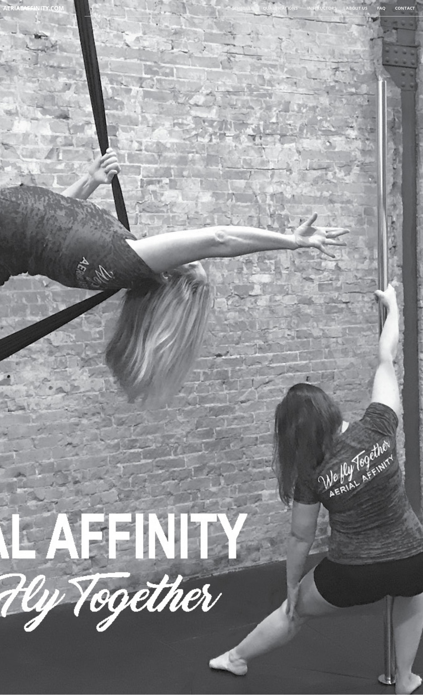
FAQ (381, 8)
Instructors (322, 8)
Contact (405, 8)
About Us (356, 8)
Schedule (242, 8)
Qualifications (280, 8)
